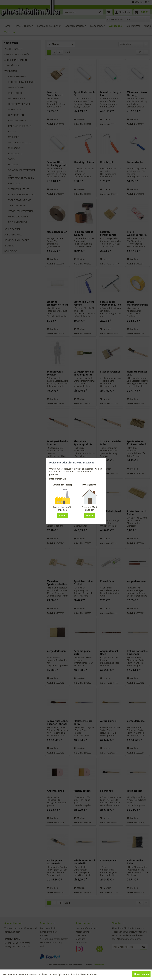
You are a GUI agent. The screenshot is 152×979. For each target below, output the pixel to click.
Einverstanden (141, 974)
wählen (62, 515)
